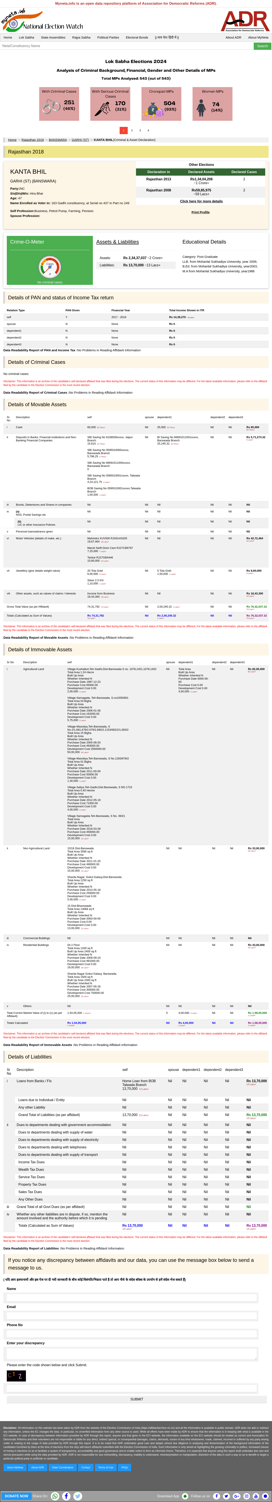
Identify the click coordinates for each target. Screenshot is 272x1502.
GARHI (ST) (80, 140)
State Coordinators (62, 1467)
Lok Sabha (26, 37)
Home (8, 37)
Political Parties (108, 37)
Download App (168, 1496)
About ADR (233, 37)
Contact (85, 1467)
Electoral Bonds (137, 37)
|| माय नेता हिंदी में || (167, 37)
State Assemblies (53, 37)
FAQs (124, 1467)
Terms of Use (105, 1467)
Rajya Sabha (81, 37)
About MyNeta (258, 37)
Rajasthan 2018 (32, 140)
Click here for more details (201, 201)
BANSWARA (58, 140)
